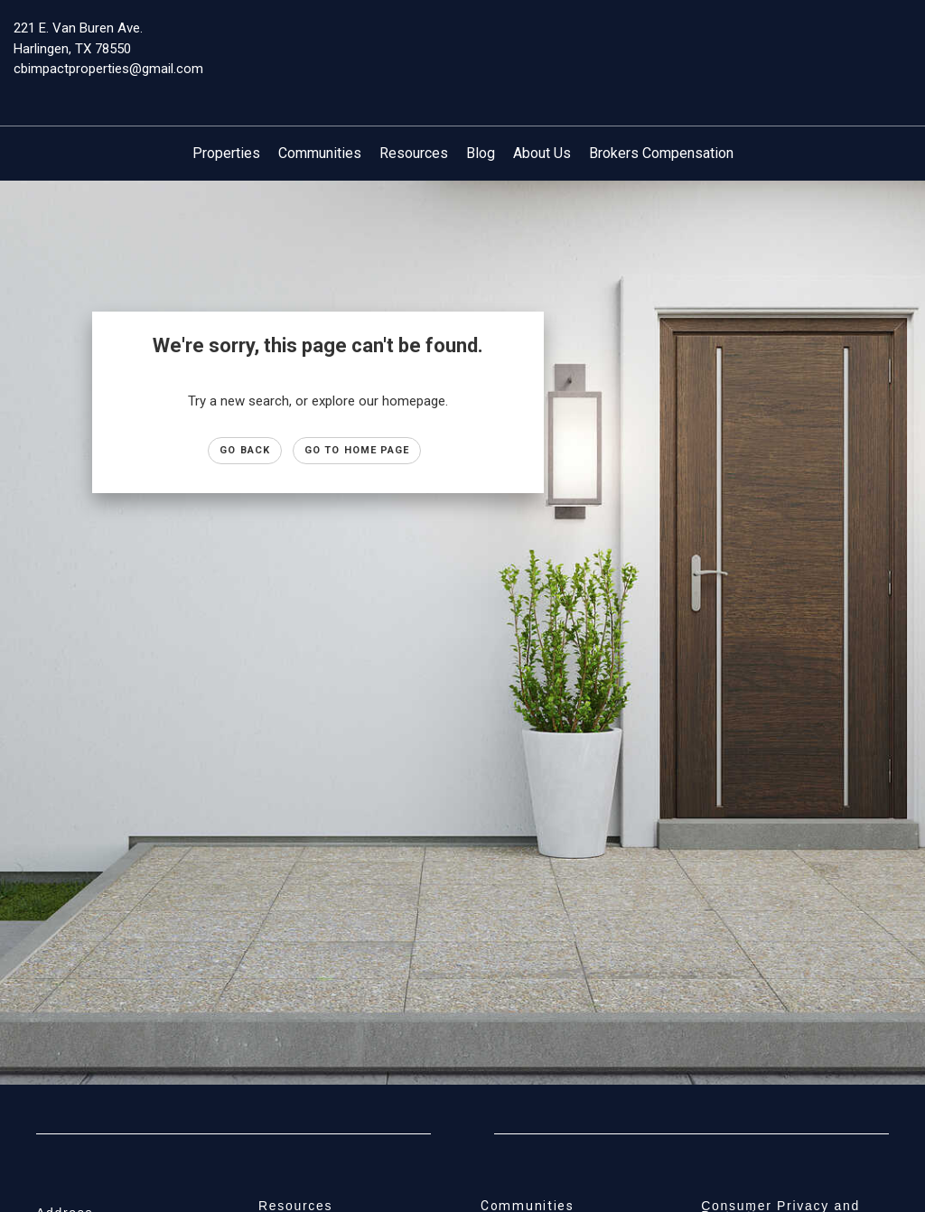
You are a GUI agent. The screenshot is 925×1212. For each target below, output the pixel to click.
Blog (480, 153)
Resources (413, 153)
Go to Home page (357, 450)
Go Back (245, 450)
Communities (319, 153)
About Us (542, 153)
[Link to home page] (462, 41)
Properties (226, 153)
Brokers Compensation (661, 153)
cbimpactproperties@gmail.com (108, 69)
